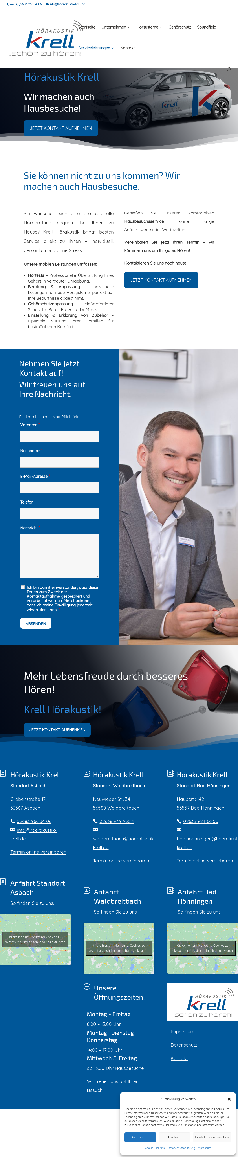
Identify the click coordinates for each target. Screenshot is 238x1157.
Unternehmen (113, 28)
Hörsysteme (147, 28)
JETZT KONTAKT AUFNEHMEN (61, 140)
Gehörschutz (179, 28)
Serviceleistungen (94, 48)
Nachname (31, 450)
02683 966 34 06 (34, 821)
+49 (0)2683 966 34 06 (26, 4)
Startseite (86, 28)
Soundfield (206, 28)
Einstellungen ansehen (212, 1137)
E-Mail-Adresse (35, 476)
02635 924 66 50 (200, 821)
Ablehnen (174, 1137)
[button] (229, 1099)
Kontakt (127, 48)
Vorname (30, 424)
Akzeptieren (140, 1137)
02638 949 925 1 (116, 821)
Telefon (26, 502)
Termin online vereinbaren (38, 852)
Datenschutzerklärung (181, 1148)
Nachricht (30, 528)
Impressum (204, 1148)
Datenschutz (184, 1045)
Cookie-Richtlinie (155, 1148)
